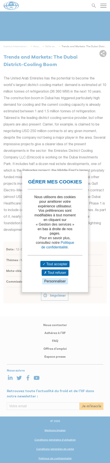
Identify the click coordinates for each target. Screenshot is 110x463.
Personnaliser (55, 281)
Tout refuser (55, 273)
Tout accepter (55, 264)
